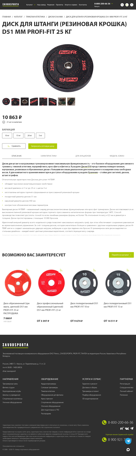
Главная (6, 16)
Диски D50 (86, 166)
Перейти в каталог (121, 255)
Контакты (83, 5)
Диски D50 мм (55, 16)
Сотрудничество (126, 388)
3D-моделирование (90, 399)
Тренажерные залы (10, 384)
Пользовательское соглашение (13, 446)
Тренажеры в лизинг (90, 391)
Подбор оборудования (91, 395)
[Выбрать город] (112, 3)
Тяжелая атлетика (35, 16)
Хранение (93, 172)
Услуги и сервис (71, 5)
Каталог (30, 5)
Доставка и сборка (89, 388)
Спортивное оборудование (52, 402)
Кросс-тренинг (47, 399)
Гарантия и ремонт (89, 384)
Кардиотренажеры (48, 384)
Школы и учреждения (11, 395)
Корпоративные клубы (12, 391)
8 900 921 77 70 (120, 439)
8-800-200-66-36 (102, 3)
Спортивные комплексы (12, 399)
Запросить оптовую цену (43, 146)
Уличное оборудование (12, 402)
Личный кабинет (126, 391)
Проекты (59, 5)
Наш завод (41, 5)
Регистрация (125, 384)
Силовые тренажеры (49, 388)
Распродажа (46, 414)
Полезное (124, 395)
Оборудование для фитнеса (52, 395)
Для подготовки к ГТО (50, 410)
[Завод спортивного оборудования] (11, 4)
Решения (50, 5)
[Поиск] (122, 4)
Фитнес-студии (8, 388)
